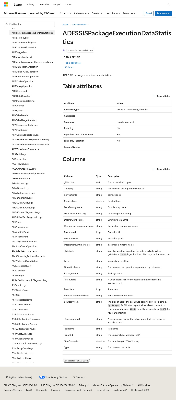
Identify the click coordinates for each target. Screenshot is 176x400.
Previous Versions (13, 389)
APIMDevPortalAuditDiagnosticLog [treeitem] (29, 280)
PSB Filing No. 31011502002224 (57, 385)
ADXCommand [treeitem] (19, 90)
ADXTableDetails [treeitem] (20, 115)
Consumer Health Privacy (77, 389)
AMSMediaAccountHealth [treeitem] (25, 251)
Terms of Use (102, 389)
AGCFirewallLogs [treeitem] (20, 163)
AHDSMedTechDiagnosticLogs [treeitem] (27, 217)
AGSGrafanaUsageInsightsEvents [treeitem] (28, 173)
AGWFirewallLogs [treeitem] (20, 188)
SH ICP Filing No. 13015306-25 (19, 385)
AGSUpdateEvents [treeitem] (21, 178)
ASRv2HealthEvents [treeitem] (22, 304)
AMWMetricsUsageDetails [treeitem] (25, 260)
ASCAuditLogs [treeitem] (19, 285)
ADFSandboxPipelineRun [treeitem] (24, 47)
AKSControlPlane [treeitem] (20, 231)
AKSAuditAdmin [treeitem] (20, 226)
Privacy (82, 385)
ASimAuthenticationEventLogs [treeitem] (27, 343)
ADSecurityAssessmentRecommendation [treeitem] (32, 61)
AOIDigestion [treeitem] (18, 270)
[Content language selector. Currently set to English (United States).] (19, 377)
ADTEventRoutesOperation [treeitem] (25, 76)
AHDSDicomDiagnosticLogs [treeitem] (26, 212)
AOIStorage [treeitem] (18, 275)
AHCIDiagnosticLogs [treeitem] (22, 197)
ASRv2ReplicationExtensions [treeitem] (26, 319)
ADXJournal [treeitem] (18, 105)
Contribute (41, 389)
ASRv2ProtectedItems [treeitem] (23, 314)
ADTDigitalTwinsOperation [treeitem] (25, 71)
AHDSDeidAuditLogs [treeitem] (22, 202)
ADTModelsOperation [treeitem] (23, 81)
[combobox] (29, 24)
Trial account (163, 13)
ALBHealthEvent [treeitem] (20, 236)
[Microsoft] (6, 4)
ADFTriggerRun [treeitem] (19, 52)
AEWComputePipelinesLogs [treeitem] (25, 134)
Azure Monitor (79, 24)
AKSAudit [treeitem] (16, 222)
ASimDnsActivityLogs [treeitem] (22, 353)
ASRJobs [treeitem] (16, 294)
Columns (69, 67)
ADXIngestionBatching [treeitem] (23, 100)
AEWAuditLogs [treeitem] (19, 129)
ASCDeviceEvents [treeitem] (20, 290)
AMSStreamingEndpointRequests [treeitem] (28, 256)
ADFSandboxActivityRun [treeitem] (24, 42)
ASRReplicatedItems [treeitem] (22, 299)
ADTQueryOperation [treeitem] (22, 86)
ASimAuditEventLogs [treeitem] (22, 338)
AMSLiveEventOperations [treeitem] (24, 246)
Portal (149, 13)
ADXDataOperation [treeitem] (21, 95)
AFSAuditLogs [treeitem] (19, 154)
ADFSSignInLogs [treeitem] (20, 37)
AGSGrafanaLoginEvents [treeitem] (24, 168)
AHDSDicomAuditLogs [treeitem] (23, 207)
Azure (65, 24)
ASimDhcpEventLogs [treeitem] (22, 348)
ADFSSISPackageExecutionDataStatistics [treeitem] (32, 32)
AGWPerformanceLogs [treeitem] (23, 193)
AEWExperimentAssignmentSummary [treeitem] (30, 139)
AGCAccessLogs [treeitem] (20, 159)
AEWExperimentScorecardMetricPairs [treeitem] (30, 144)
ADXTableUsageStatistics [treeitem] (24, 120)
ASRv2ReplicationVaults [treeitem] (23, 328)
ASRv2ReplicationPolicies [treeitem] (24, 324)
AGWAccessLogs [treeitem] (20, 183)
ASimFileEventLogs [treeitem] (21, 357)
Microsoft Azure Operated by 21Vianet (112, 385)
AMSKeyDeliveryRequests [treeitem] (24, 241)
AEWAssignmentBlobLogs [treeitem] (24, 124)
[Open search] (168, 4)
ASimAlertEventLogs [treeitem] (22, 333)
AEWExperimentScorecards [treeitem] (25, 149)
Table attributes (73, 62)
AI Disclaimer (144, 385)
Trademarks (119, 389)
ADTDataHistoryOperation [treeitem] (25, 66)
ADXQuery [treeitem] (17, 110)
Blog (27, 389)
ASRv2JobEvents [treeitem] (20, 309)
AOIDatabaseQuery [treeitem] (21, 265)
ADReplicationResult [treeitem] (22, 57)
